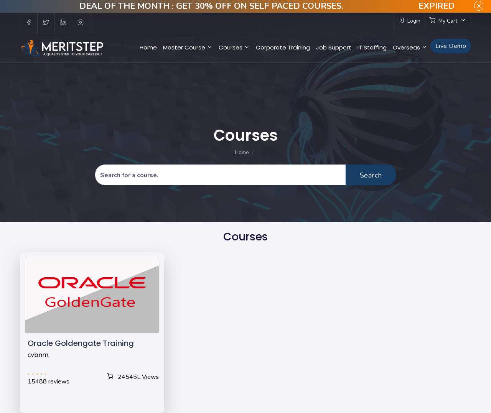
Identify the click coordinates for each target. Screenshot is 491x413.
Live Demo (450, 46)
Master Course (188, 47)
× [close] (478, 6)
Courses (234, 47)
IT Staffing (372, 47)
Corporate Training (283, 47)
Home (148, 47)
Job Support (333, 47)
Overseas (410, 47)
